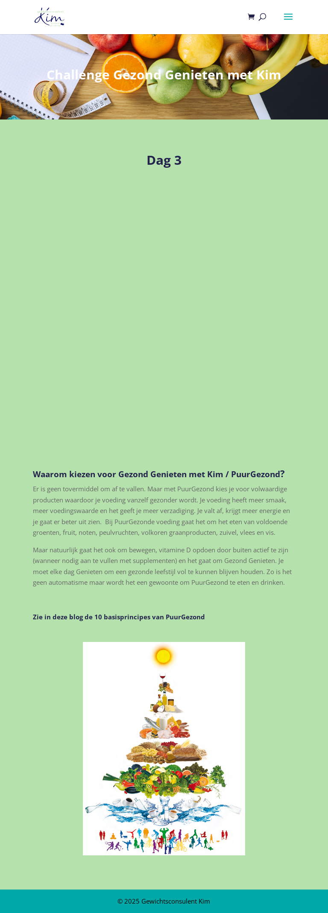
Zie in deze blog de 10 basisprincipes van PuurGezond (119, 617)
